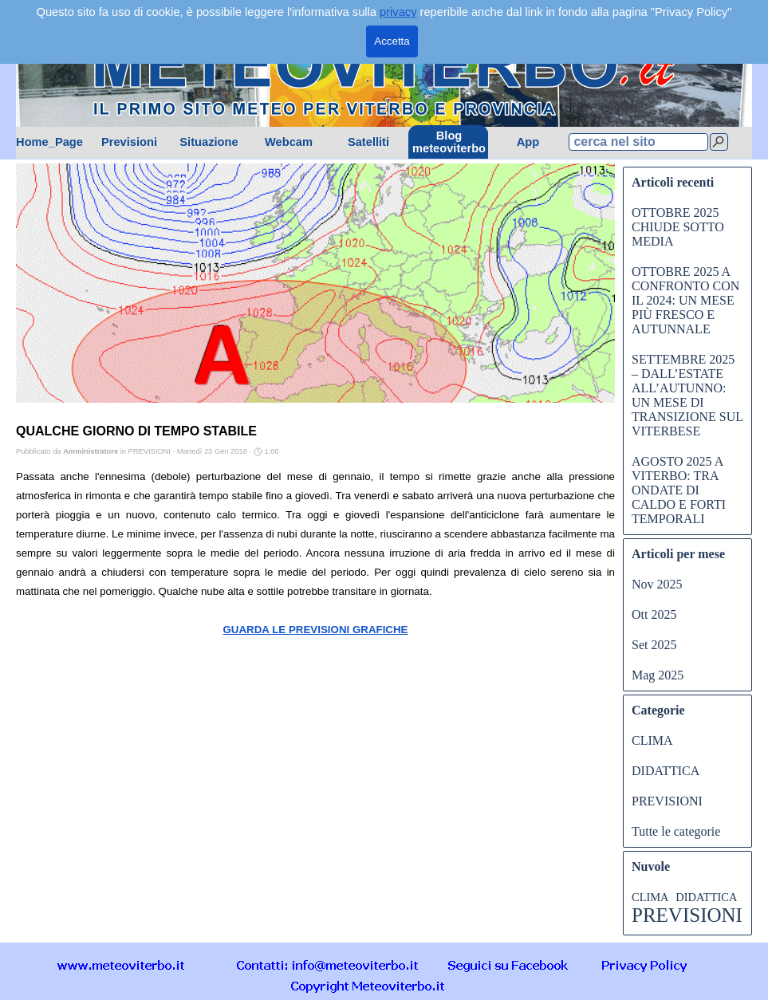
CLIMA (652, 740)
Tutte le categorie (676, 831)
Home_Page (49, 142)
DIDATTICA (665, 771)
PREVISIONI (667, 801)
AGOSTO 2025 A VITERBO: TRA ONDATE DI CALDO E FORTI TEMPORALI (679, 490)
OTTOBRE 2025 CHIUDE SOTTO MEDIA (678, 227)
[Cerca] (719, 142)
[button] (328, 964)
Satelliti (368, 142)
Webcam (289, 142)
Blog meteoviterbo (449, 142)
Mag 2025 (657, 675)
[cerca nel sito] (638, 142)
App (528, 142)
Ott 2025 (654, 614)
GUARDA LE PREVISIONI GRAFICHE (315, 630)
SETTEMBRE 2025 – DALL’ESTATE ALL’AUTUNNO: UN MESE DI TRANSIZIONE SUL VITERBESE (687, 395)
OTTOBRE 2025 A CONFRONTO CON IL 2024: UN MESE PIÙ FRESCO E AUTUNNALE (685, 300)
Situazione (208, 142)
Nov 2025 (657, 584)
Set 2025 (654, 645)
